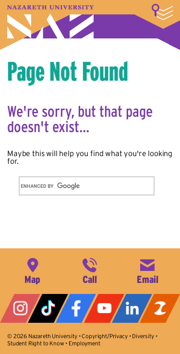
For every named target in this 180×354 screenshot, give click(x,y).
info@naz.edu (147, 270)
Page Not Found (67, 71)
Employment (84, 343)
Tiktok (48, 308)
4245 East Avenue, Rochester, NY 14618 (32, 270)
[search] (75, 185)
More (162, 12)
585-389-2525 (89, 270)
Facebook (75, 308)
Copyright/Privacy (104, 336)
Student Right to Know (35, 343)
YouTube (104, 308)
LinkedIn (132, 308)
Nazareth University (50, 21)
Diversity (143, 336)
